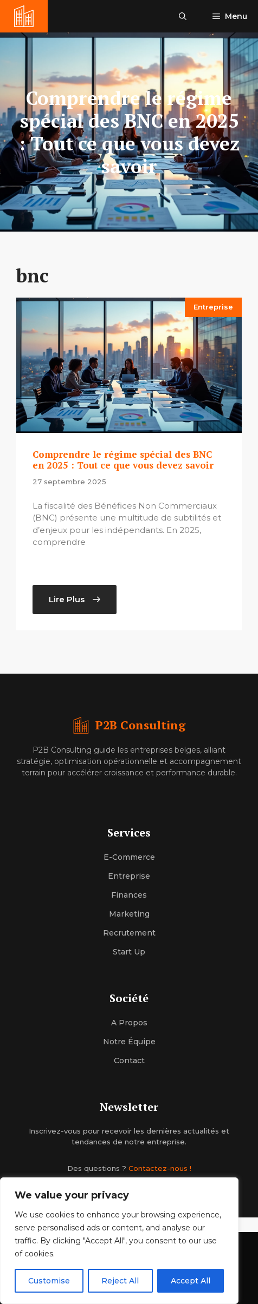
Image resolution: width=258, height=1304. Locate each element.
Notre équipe (129, 1041)
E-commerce (129, 857)
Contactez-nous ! (159, 1168)
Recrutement (129, 933)
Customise (49, 1281)
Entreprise (213, 306)
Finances (129, 895)
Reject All (120, 1281)
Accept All (190, 1281)
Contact (129, 1060)
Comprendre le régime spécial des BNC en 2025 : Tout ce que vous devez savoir (123, 459)
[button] (182, 16)
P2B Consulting (140, 725)
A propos (129, 1023)
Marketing (129, 914)
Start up (129, 952)
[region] (119, 1240)
